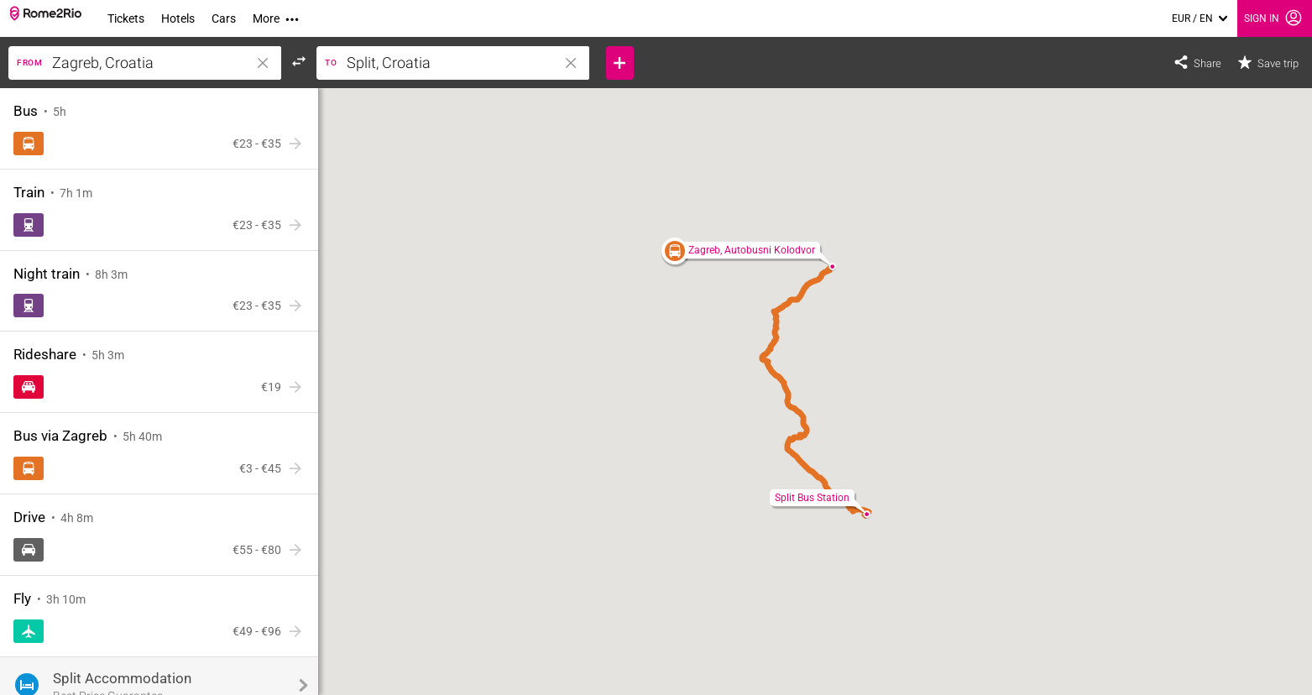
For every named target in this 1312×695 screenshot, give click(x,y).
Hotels (178, 18)
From (29, 62)
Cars (224, 18)
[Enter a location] (161, 63)
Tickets (125, 18)
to (331, 62)
